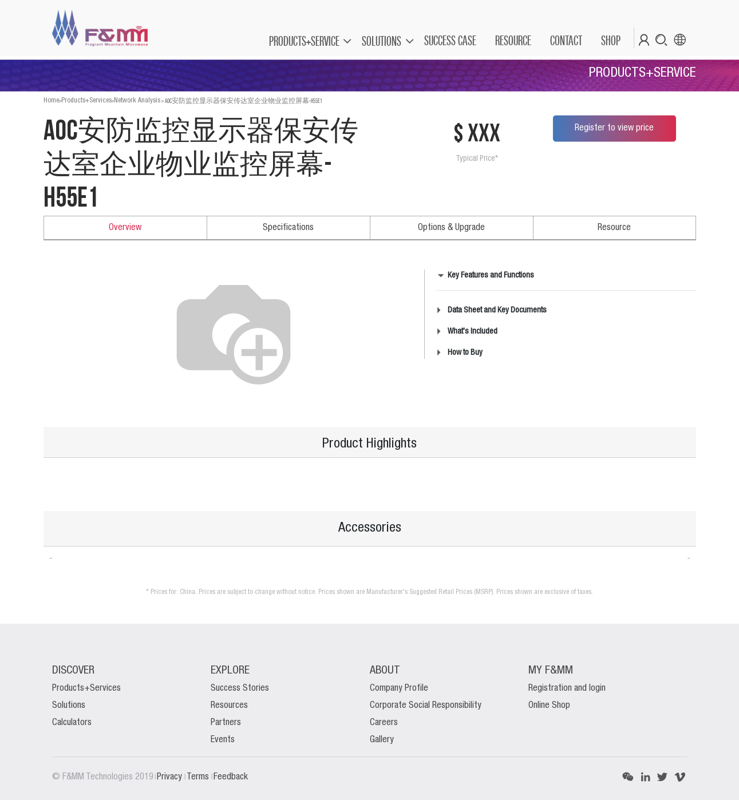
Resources (229, 706)
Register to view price (614, 128)
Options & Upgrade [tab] (451, 228)
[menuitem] (449, 41)
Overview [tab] (125, 228)
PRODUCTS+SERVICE (304, 41)
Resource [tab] (614, 228)
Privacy (170, 777)
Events (223, 740)
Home (51, 100)
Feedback (231, 777)
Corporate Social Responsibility (425, 706)
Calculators (72, 723)
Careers (384, 723)
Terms (199, 777)
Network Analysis (137, 100)
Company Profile (399, 688)
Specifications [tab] (288, 228)
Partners (226, 723)
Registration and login (567, 688)
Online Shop (549, 706)
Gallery (382, 740)
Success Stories (240, 688)
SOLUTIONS (381, 41)
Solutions (68, 706)
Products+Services (86, 100)
